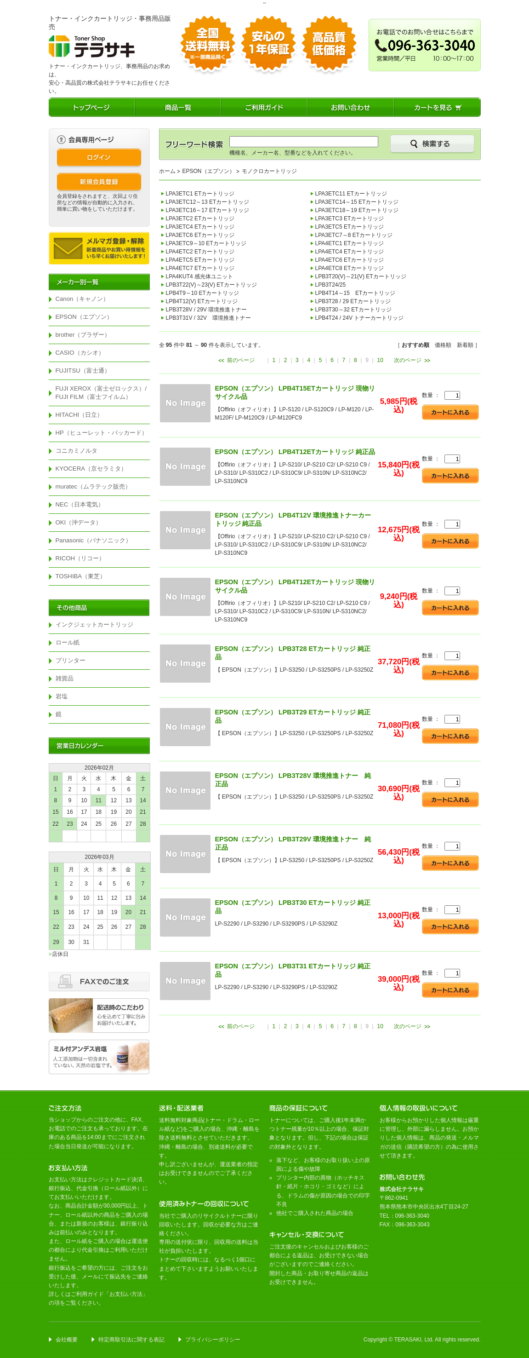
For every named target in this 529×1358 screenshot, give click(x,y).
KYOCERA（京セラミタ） (91, 468)
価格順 (443, 345)
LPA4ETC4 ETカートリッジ (349, 251)
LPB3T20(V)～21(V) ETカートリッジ (360, 276)
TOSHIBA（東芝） (81, 576)
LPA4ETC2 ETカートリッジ (200, 251)
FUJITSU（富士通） (83, 370)
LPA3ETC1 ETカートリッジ (200, 193)
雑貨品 (65, 678)
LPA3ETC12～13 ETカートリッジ (208, 202)
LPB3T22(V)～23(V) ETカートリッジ (211, 285)
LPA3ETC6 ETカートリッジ (200, 235)
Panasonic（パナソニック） (94, 540)
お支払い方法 (125, 1294)
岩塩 (62, 696)
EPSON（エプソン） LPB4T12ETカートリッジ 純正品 (295, 451)
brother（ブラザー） (83, 334)
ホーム (167, 171)
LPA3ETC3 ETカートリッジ (349, 218)
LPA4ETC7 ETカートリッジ (200, 268)
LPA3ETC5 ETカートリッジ (349, 227)
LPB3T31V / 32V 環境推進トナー (208, 318)
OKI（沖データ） (79, 522)
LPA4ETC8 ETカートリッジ (349, 268)
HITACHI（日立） (79, 414)
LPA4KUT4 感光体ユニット (199, 276)
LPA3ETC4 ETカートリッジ (200, 227)
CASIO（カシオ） (80, 352)
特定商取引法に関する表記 (131, 1339)
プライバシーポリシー (212, 1339)
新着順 (465, 345)
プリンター (70, 660)
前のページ (241, 360)
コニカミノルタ (76, 450)
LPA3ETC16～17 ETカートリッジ (208, 210)
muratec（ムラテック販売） (93, 486)
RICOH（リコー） (80, 558)
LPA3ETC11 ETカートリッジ (351, 193)
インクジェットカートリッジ (94, 624)
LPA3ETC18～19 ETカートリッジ (357, 210)
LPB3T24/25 (330, 285)
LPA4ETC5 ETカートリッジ (200, 260)
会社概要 (67, 1339)
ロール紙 (68, 642)
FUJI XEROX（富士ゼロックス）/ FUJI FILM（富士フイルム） (103, 392)
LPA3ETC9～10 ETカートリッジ (206, 243)
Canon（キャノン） (82, 298)
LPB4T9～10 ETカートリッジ (202, 293)
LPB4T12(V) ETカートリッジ (202, 301)
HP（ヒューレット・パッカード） (102, 432)
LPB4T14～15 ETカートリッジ (355, 293)
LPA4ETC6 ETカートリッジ (349, 260)
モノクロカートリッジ (269, 171)
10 (380, 360)
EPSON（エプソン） (84, 316)
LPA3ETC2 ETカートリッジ (200, 218)
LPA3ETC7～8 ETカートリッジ (353, 235)
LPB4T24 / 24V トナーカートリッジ (359, 318)
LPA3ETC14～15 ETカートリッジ (357, 202)
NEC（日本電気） (80, 504)
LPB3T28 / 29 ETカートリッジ (353, 301)
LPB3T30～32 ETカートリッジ (353, 309)
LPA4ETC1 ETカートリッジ (349, 243)
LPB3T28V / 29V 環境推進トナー (206, 309)
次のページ (407, 360)
